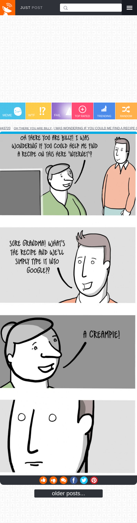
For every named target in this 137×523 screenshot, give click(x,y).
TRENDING (104, 111)
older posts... (68, 493)
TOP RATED (82, 112)
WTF (36, 112)
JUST (31, 8)
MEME (12, 112)
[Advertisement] (68, 61)
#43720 (5, 128)
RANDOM (126, 112)
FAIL (63, 112)
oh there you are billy (33, 128)
